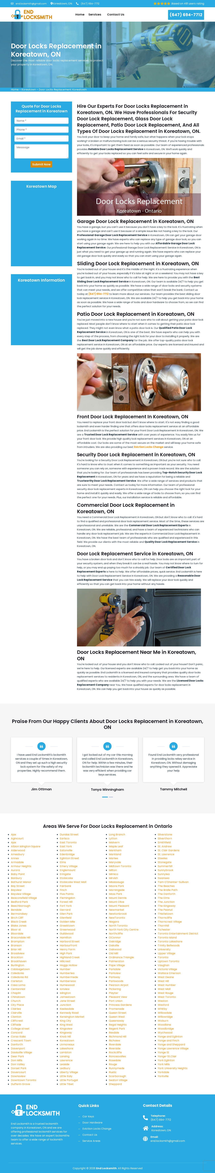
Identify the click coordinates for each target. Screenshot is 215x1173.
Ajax (13, 834)
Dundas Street (69, 834)
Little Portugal (69, 1080)
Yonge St (163, 1052)
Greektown (67, 926)
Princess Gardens (120, 1005)
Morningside (117, 890)
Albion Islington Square (25, 846)
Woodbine (164, 1025)
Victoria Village (167, 969)
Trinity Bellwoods (169, 945)
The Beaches (166, 886)
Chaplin (16, 993)
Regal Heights (118, 1025)
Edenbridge (67, 854)
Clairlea (16, 1009)
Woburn (163, 1021)
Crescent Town (21, 1040)
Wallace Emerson (169, 973)
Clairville (16, 1013)
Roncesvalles (117, 1056)
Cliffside (16, 1025)
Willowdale (165, 1013)
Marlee (113, 858)
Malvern (114, 842)
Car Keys (88, 1116)
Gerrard (65, 910)
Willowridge (165, 1017)
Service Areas (91, 1141)
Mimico (113, 874)
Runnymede (116, 1068)
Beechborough (20, 906)
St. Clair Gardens (168, 850)
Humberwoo (68, 981)
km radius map (41, 228)
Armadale (17, 862)
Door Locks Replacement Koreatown (63, 89)
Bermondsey (19, 914)
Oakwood (115, 949)
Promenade (116, 1009)
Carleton (16, 981)
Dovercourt (18, 1072)
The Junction (166, 902)
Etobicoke (66, 878)
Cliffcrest (17, 1021)
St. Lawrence (166, 854)
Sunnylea (164, 874)
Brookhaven (19, 961)
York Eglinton (166, 1060)
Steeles (162, 858)
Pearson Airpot (118, 985)
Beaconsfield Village (24, 898)
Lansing (64, 1056)
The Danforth (166, 894)
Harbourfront (68, 945)
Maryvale (115, 862)
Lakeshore (66, 1048)
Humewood (67, 985)
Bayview (16, 890)
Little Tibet (67, 1084)
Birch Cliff (17, 918)
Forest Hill (66, 902)
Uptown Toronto (168, 961)
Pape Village (117, 965)
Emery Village (69, 866)
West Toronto (167, 997)
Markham (115, 850)
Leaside (64, 1064)
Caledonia (17, 973)
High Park (66, 953)
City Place (17, 1005)
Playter (113, 993)
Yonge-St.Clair (167, 1056)
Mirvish (113, 878)
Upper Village (166, 953)
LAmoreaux (67, 1044)
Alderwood (18, 850)
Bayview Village (21, 894)
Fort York (66, 906)
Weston (163, 1001)
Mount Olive (116, 902)
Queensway (116, 1021)
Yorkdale (163, 1072)
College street (20, 1029)
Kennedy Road (69, 1013)
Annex (15, 858)
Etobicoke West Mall (73, 882)
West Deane (166, 977)
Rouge (113, 1064)
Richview (114, 1040)
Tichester (164, 930)
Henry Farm (67, 949)
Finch (63, 890)
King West (66, 1025)
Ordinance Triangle (121, 957)
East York (66, 846)
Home (79, 14)
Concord (16, 1033)
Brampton (17, 941)
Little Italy (66, 1076)
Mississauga (116, 882)
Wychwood (165, 1033)
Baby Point (18, 874)
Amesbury (17, 854)
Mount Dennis (118, 898)
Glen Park (66, 914)
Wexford (163, 1005)
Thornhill (163, 926)
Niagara (114, 922)
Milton (113, 870)
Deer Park (17, 1056)
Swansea (163, 878)
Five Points (67, 894)
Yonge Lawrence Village (173, 1048)
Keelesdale (67, 1009)
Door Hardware (92, 1122)
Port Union (115, 1001)
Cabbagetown (20, 969)
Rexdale (114, 1033)
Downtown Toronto (23, 1080)
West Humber (167, 985)
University (164, 949)
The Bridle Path (167, 890)
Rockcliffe (115, 1052)
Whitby (162, 1009)
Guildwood (66, 933)
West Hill (163, 981)
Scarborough (117, 1076)
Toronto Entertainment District (178, 933)
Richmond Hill (117, 1036)
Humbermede (69, 977)
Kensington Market (72, 1017)
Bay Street (18, 886)
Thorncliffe (165, 918)
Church (15, 1001)
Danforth (17, 1044)
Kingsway (66, 1033)
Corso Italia (18, 1036)
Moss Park (115, 894)
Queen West (117, 1017)
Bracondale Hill (20, 937)
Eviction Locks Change (96, 1129)
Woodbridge (166, 1029)
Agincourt (17, 838)
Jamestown (67, 997)
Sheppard (115, 1084)
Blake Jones (18, 926)
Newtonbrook (118, 914)
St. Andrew (165, 846)
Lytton (113, 838)
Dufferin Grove (20, 1084)
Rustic (113, 1072)
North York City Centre (123, 930)
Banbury (16, 878)
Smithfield (164, 842)
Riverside (114, 1048)
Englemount (68, 870)
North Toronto (118, 926)
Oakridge (115, 941)
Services (95, 14)
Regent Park (117, 1029)
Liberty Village (69, 1072)
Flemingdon (67, 898)
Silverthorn (165, 838)
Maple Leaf (116, 846)
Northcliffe (116, 933)
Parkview (115, 973)
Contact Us (115, 14)
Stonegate (165, 862)
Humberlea (67, 973)
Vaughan (163, 965)
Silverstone (165, 834)
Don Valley (18, 1064)
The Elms (164, 898)
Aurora (15, 870)
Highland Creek (70, 957)
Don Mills (16, 1060)
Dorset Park (18, 1068)
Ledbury (65, 1068)
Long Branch (117, 834)
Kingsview (66, 1029)
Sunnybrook (165, 870)
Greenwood (67, 930)
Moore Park (116, 886)
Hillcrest (65, 961)
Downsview (18, 1076)
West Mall (164, 989)
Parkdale (114, 969)
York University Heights (172, 1068)
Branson (16, 945)
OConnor (115, 937)
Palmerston (116, 961)
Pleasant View (118, 997)
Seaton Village (118, 1080)
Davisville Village (21, 1052)
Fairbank (65, 886)
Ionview (65, 989)
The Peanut (165, 910)
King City (65, 1021)
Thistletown (165, 914)
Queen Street (117, 1013)
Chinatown (18, 997)
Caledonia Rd (19, 977)
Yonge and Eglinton (170, 1036)
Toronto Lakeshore (170, 941)
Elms (63, 862)
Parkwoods (116, 981)
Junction (65, 1005)
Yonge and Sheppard (171, 1044)
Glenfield (65, 918)
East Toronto (68, 842)
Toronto (163, 957)
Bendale (16, 910)
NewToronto (117, 918)
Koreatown (28, 89)
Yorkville (163, 1076)
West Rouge (165, 993)
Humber (65, 969)
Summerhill (165, 866)
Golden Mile (67, 922)
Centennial (18, 989)
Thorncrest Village (170, 922)
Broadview (17, 953)
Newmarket (116, 910)
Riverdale (115, 1044)
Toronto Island (167, 937)
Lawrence (66, 1060)
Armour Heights (21, 866)
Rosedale (115, 1060)
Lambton (66, 1052)
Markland (115, 854)
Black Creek (19, 922)
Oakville (114, 945)
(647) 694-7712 (87, 3)
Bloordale (17, 933)
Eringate (65, 874)
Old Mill (113, 953)
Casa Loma (18, 985)
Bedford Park (19, 902)
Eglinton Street (69, 858)
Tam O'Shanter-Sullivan (173, 882)
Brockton (17, 957)
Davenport (18, 1048)
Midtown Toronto (120, 866)
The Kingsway (167, 906)
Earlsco (64, 838)
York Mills (164, 1064)
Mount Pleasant (119, 906)
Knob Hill (65, 1036)
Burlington (17, 965)
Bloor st (16, 930)
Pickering (115, 989)
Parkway (114, 977)
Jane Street (67, 1001)
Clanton (16, 1017)
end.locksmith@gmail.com (29, 3)
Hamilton (66, 937)
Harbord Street (70, 941)
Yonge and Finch (168, 1040)
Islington (65, 993)
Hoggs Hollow (68, 965)
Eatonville (66, 850)
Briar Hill (16, 949)
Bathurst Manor (21, 882)
